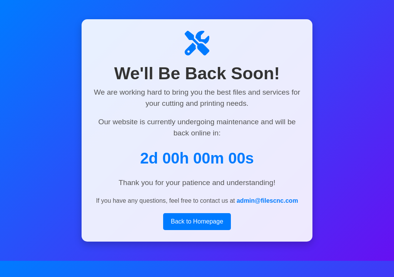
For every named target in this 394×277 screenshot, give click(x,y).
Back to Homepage (197, 221)
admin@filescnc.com (267, 200)
